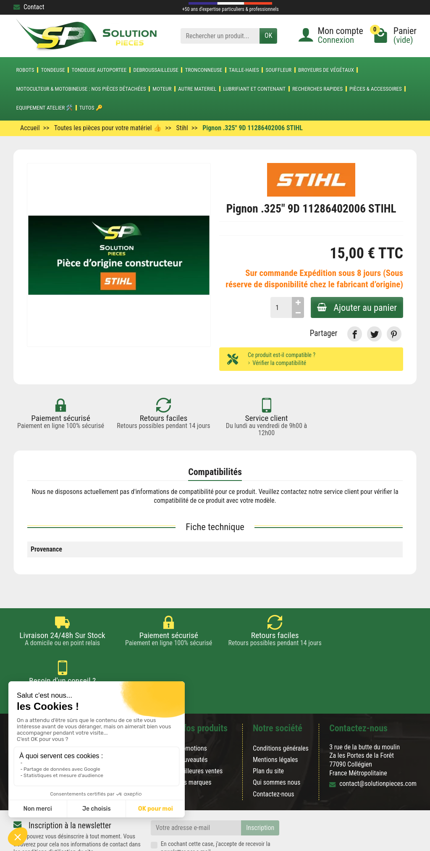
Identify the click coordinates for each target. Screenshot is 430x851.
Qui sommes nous (276, 745)
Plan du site (268, 733)
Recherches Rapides (317, 89)
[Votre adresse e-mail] (196, 790)
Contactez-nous (273, 756)
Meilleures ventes (199, 733)
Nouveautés (192, 722)
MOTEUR (161, 89)
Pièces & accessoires (375, 89)
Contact (28, 7)
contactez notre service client (320, 492)
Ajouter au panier (356, 307)
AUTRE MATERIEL (197, 89)
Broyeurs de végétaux (326, 70)
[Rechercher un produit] (220, 36)
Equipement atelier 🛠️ (44, 107)
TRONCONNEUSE (204, 70)
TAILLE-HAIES (244, 70)
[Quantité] (280, 307)
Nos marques (194, 745)
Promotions (191, 710)
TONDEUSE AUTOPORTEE (99, 70)
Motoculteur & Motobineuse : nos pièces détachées (81, 89)
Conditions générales (281, 710)
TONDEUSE (53, 70)
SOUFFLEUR (279, 70)
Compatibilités (215, 472)
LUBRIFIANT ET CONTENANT (254, 89)
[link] (354, 333)
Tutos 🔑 (90, 107)
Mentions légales (275, 722)
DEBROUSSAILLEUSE (155, 70)
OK (268, 35)
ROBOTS (25, 70)
